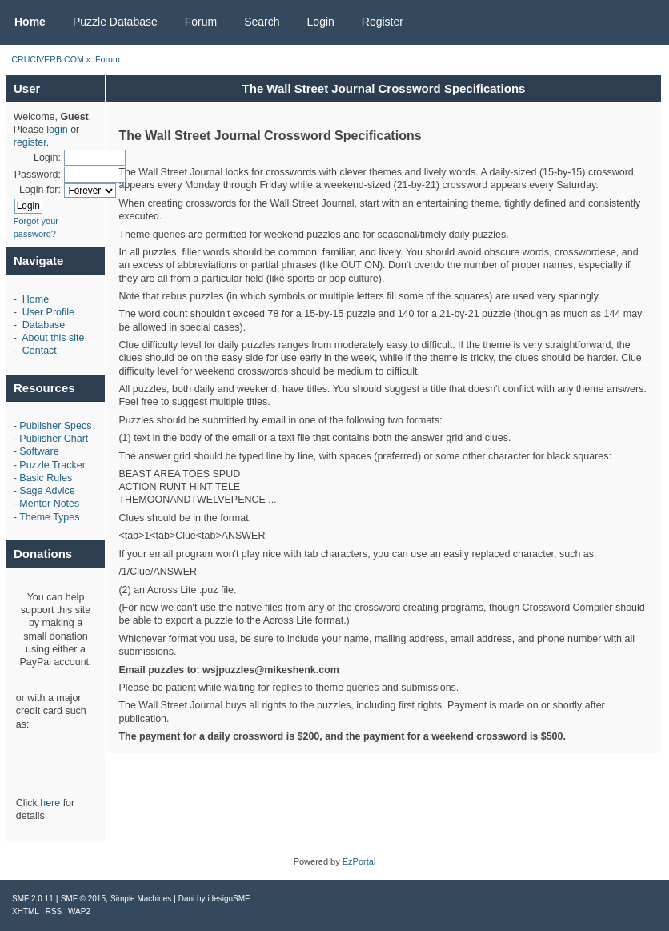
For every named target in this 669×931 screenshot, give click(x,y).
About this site (53, 337)
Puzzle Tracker (52, 465)
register (30, 142)
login (56, 129)
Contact (39, 350)
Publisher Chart (53, 438)
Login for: (40, 189)
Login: (47, 157)
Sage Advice (46, 490)
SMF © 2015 (83, 898)
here (50, 803)
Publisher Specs (55, 425)
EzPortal (359, 861)
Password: (37, 174)
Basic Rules (45, 478)
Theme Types (49, 517)
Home (35, 299)
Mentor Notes (49, 503)
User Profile (48, 312)
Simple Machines (140, 898)
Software (38, 451)
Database (43, 325)
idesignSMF (228, 898)
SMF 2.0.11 (33, 898)
